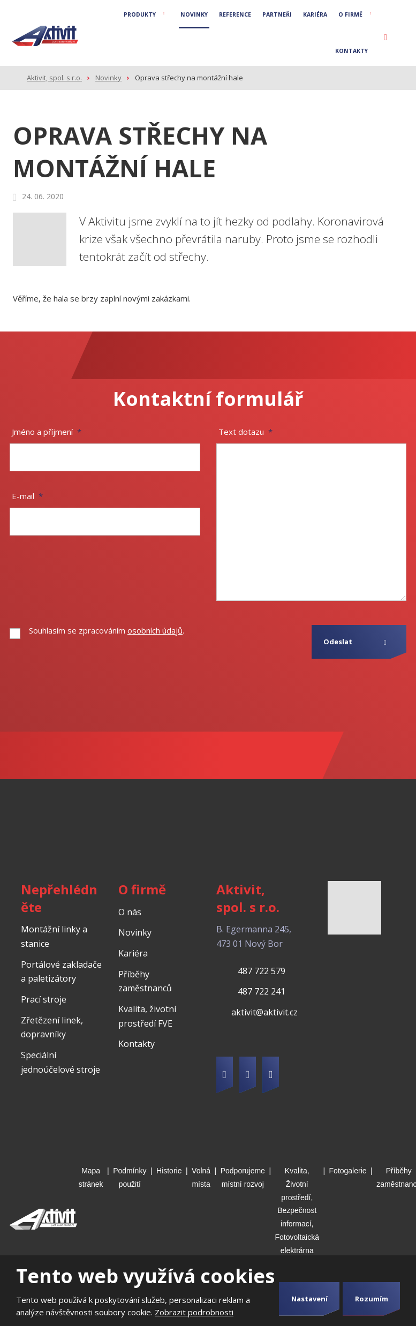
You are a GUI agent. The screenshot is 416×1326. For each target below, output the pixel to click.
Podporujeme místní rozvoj (243, 1177)
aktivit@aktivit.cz (264, 1012)
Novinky (194, 14)
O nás (129, 912)
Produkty (140, 14)
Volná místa (201, 1177)
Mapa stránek (91, 1177)
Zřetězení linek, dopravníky (52, 1027)
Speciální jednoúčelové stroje (60, 1062)
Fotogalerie (348, 1170)
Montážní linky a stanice (54, 936)
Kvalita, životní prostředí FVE (147, 1016)
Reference (235, 14)
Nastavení (309, 1299)
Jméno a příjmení (46, 431)
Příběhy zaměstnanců (145, 981)
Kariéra (315, 14)
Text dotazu (245, 431)
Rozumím (371, 1299)
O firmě (350, 14)
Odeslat (337, 641)
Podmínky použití (129, 1177)
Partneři (277, 14)
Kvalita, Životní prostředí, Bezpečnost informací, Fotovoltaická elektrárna (297, 1210)
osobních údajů (155, 630)
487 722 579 (261, 971)
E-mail (27, 496)
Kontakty (351, 51)
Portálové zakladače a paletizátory (61, 972)
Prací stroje (43, 999)
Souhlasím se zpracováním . (106, 630)
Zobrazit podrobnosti (194, 1312)
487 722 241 (261, 991)
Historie (168, 1170)
